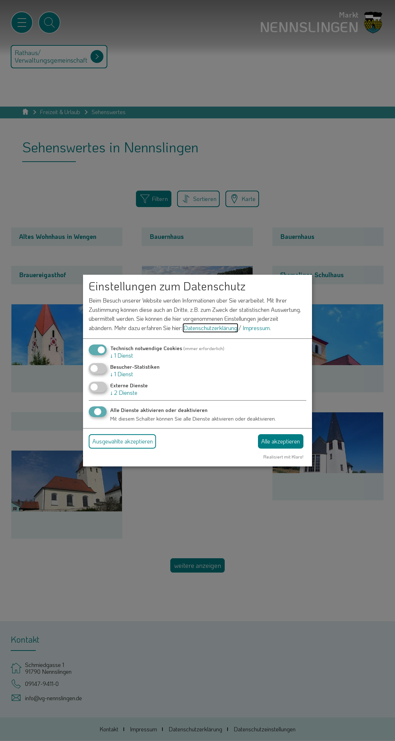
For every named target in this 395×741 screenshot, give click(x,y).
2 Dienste (123, 392)
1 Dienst (121, 355)
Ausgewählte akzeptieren (122, 441)
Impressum (256, 328)
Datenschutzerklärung (210, 328)
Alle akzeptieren (280, 441)
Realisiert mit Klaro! (283, 457)
